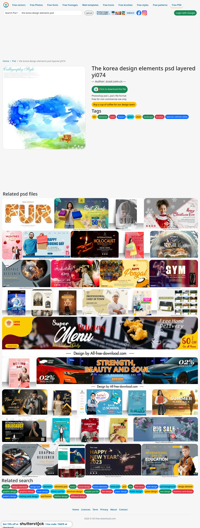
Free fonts (52, 5)
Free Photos (36, 5)
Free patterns (160, 5)
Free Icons (108, 5)
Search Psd (11, 12)
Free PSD (176, 5)
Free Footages (70, 5)
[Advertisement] (100, 38)
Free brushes (125, 5)
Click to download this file (109, 89)
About (113, 509)
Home (6, 61)
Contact (123, 509)
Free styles (142, 5)
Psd (14, 61)
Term (95, 509)
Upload (89, 13)
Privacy (104, 509)
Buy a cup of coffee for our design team (114, 104)
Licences (85, 509)
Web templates (90, 5)
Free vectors (18, 5)
